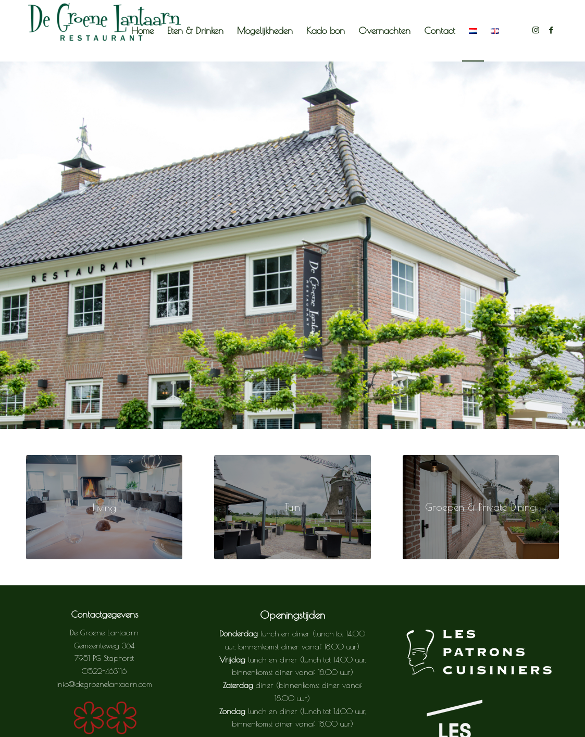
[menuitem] (142, 31)
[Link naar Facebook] (551, 30)
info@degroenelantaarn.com (104, 684)
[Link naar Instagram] (535, 30)
